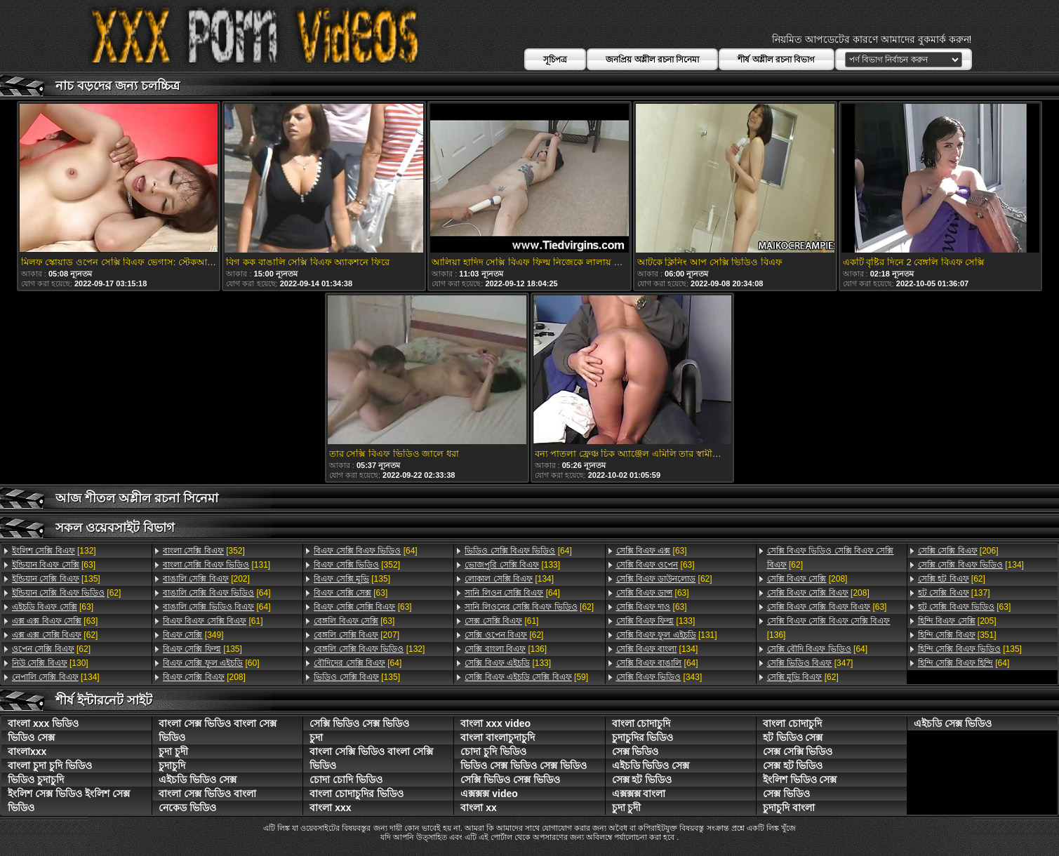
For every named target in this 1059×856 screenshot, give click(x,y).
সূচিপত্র (555, 60)
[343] (659, 677)
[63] (53, 565)
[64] (216, 593)
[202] (206, 579)
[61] (212, 621)
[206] (958, 551)
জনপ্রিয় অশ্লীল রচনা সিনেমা (652, 60)
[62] (66, 593)
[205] (957, 621)
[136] (506, 649)
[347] (810, 663)
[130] (50, 663)
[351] (957, 635)
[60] (211, 663)
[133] (512, 565)
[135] (56, 579)
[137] (954, 593)
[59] (526, 677)
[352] (204, 551)
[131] (216, 565)
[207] (356, 635)
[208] (204, 677)
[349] (193, 635)
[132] (54, 551)
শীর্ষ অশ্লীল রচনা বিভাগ (776, 60)
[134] (56, 677)
